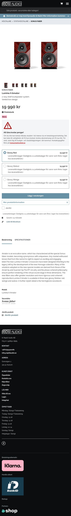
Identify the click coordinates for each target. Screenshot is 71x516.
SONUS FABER (36, 21)
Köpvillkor (5, 382)
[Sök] (35, 10)
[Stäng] (68, 16)
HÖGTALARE (6, 21)
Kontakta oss (6, 378)
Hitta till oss (6, 394)
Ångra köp (5, 385)
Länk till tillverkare (13, 222)
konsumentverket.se (17, 143)
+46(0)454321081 (8, 350)
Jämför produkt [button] (10, 315)
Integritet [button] (5, 400)
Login (4, 397)
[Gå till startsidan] (12, 3)
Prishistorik (8, 112)
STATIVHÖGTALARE (21, 21)
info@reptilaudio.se (9, 353)
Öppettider (6, 375)
